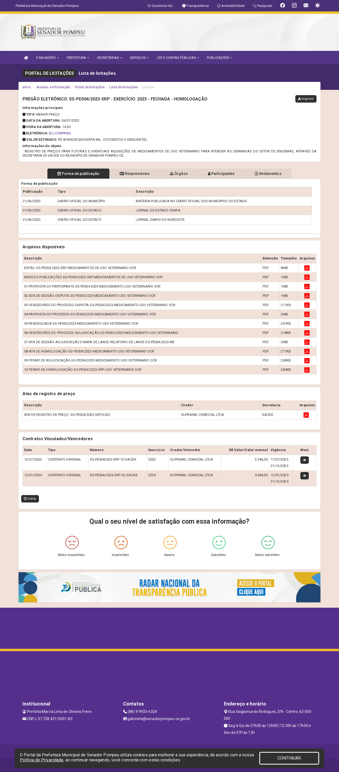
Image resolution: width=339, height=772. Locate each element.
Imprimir (306, 99)
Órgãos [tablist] (179, 173)
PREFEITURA (78, 58)
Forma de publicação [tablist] (74, 173)
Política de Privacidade (41, 759)
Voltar (30, 499)
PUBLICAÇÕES (219, 58)
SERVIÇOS (139, 58)
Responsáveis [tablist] (133, 173)
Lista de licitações (123, 87)
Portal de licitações (90, 87)
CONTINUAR (289, 758)
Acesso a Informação (53, 87)
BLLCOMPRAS (60, 133)
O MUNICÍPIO (47, 58)
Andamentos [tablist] (272, 173)
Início (27, 87)
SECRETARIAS (109, 58)
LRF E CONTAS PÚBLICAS (178, 58)
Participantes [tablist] (223, 173)
